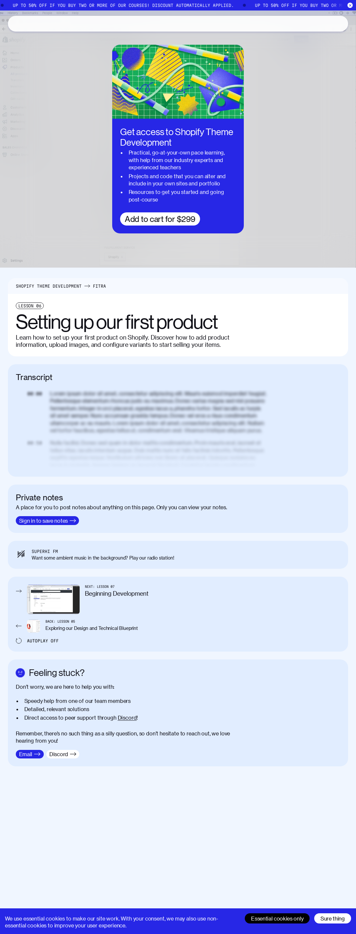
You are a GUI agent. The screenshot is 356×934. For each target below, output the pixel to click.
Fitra (99, 286)
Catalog (39, 23)
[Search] (285, 23)
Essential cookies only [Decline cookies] (277, 918)
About (69, 23)
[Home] (178, 5)
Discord (127, 717)
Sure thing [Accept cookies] (332, 918)
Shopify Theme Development (49, 286)
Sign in (328, 23)
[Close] (350, 5)
